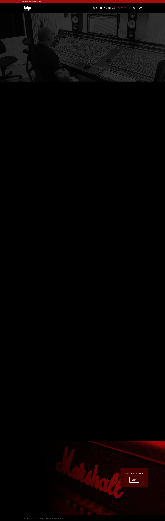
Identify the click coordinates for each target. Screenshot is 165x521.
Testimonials (107, 8)
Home (94, 8)
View (134, 479)
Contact (137, 8)
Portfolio (124, 8)
